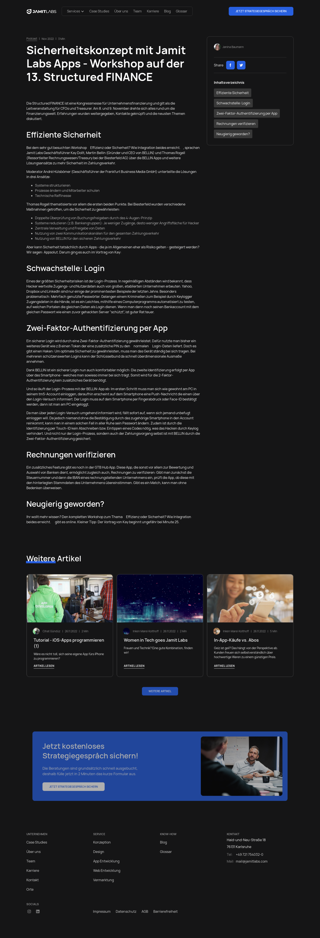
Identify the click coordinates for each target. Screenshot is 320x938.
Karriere (153, 11)
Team (137, 11)
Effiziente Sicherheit (232, 92)
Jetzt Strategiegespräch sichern (261, 11)
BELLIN (147, 152)
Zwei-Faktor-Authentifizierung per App (246, 113)
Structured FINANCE (48, 103)
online (71, 522)
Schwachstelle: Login (233, 103)
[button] (75, 11)
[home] (41, 11)
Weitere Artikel (160, 691)
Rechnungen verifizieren (236, 123)
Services (73, 11)
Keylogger (184, 296)
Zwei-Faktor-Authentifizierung (104, 341)
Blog (167, 11)
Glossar (181, 11)
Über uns (121, 11)
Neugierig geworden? (233, 134)
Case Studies (99, 11)
